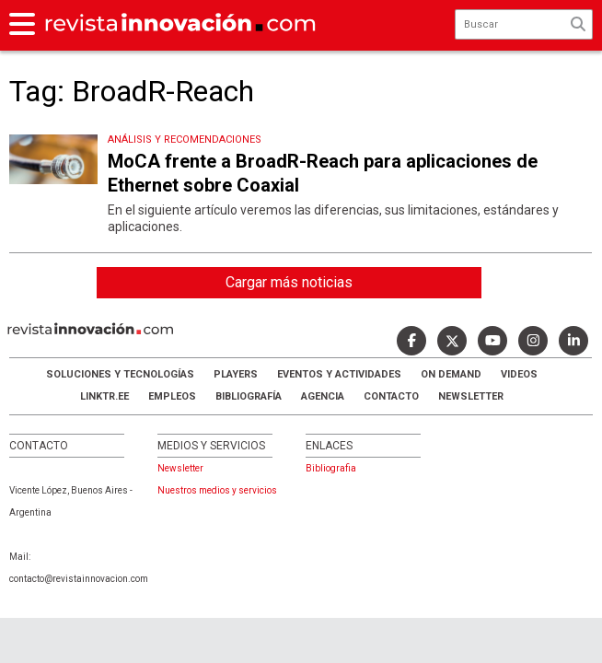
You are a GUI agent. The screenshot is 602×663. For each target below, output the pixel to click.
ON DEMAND (451, 374)
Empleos (172, 396)
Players (236, 374)
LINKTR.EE (104, 396)
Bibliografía (248, 396)
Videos (519, 374)
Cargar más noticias (289, 282)
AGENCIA (322, 396)
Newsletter (471, 396)
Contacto (391, 396)
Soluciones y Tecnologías (120, 374)
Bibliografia (331, 468)
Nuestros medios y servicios (217, 490)
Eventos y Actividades (339, 374)
